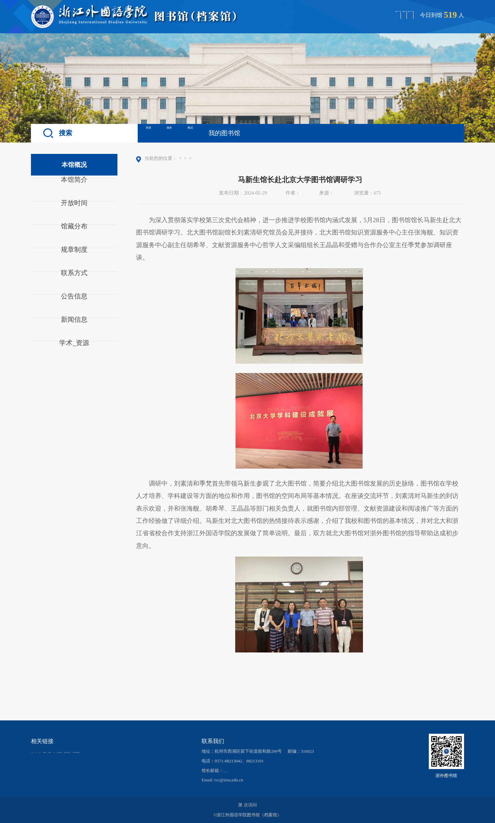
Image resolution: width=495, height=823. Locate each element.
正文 (244, 158)
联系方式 (74, 281)
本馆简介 (74, 188)
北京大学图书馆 (46, 758)
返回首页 (397, 14)
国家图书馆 (105, 751)
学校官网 (308, 14)
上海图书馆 (134, 751)
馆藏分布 (74, 235)
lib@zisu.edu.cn (237, 770)
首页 (182, 158)
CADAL (79, 751)
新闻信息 (74, 328)
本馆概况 (201, 158)
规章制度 (74, 258)
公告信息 (74, 305)
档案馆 (352, 14)
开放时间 (74, 211)
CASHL (38, 751)
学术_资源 (74, 351)
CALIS (58, 751)
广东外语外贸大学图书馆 (142, 758)
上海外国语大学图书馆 (90, 758)
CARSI (158, 751)
